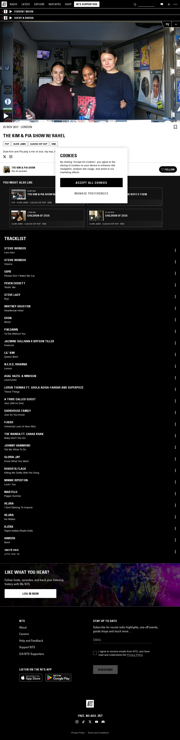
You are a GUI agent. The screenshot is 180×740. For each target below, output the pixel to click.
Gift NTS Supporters (31, 654)
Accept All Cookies (91, 182)
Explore (39, 4)
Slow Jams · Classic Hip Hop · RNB (28, 223)
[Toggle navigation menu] (175, 4)
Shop (68, 4)
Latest (26, 4)
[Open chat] (162, 4)
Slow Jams (19, 143)
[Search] (135, 4)
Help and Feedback (31, 640)
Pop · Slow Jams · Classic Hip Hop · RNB (31, 202)
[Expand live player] (176, 24)
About (23, 627)
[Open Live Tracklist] (166, 24)
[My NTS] (169, 4)
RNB (54, 143)
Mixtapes (55, 4)
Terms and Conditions (98, 733)
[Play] (90, 71)
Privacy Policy (134, 654)
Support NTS (27, 647)
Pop (7, 143)
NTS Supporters (86, 4)
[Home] (4, 4)
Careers (24, 634)
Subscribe (105, 669)
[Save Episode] (175, 127)
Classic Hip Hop (38, 143)
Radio (13, 4)
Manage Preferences (91, 193)
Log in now (30, 593)
